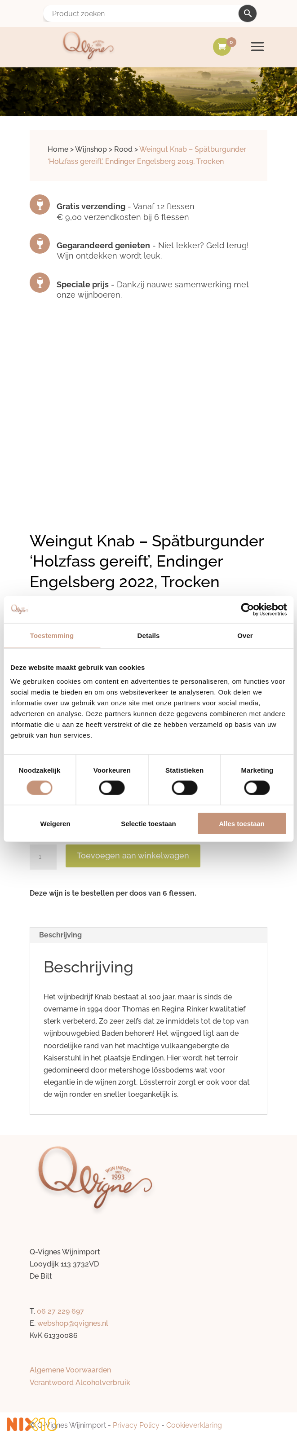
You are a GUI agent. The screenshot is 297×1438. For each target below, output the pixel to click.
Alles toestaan (242, 823)
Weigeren (55, 823)
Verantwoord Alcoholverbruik (80, 1382)
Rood (123, 149)
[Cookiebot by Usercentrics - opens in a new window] (247, 609)
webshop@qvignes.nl (72, 1323)
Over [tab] (245, 635)
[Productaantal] (43, 857)
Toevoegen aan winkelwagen (133, 855)
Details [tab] (148, 635)
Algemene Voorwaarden (70, 1370)
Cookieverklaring (194, 1425)
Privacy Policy (136, 1425)
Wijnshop (91, 149)
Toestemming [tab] (52, 635)
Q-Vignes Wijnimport (71, 1425)
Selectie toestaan (148, 823)
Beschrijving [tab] (60, 935)
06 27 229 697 (60, 1311)
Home (58, 149)
